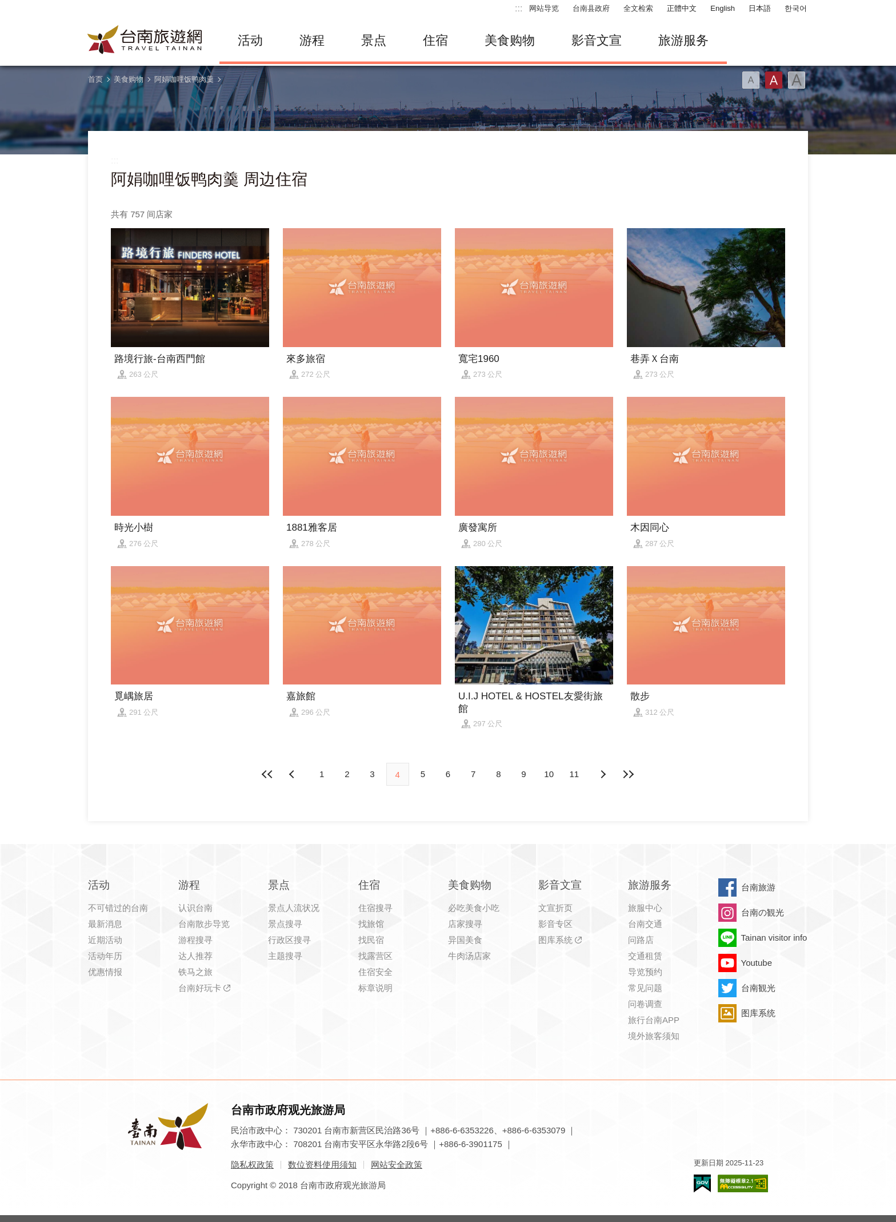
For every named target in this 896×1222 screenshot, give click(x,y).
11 (574, 774)
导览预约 (645, 972)
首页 (95, 79)
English (722, 8)
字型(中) (773, 80)
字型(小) (750, 80)
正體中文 (682, 8)
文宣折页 (555, 908)
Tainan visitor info (774, 937)
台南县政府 (591, 8)
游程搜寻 (195, 940)
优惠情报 (105, 972)
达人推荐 (195, 956)
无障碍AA (743, 1183)
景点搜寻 (285, 924)
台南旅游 (758, 887)
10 (549, 774)
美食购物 (510, 40)
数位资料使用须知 (322, 1164)
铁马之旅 (195, 972)
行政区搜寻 (289, 940)
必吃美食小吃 (473, 908)
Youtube (757, 963)
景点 (373, 40)
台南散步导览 (204, 924)
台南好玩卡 (199, 988)
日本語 (760, 8)
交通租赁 (645, 956)
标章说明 (375, 988)
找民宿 (371, 940)
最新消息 (105, 924)
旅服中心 (645, 908)
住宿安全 (375, 972)
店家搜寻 (465, 924)
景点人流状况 (293, 908)
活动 (250, 40)
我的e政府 (702, 1183)
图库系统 (555, 940)
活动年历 (105, 956)
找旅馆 (371, 924)
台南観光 (758, 988)
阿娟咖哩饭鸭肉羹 (184, 79)
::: (518, 8)
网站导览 (544, 8)
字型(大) (796, 80)
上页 (602, 774)
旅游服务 (683, 40)
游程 (312, 40)
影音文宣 (596, 40)
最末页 (628, 774)
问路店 (641, 940)
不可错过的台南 (118, 908)
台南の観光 (762, 912)
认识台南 (195, 908)
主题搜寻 (285, 956)
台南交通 (645, 924)
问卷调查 (645, 1004)
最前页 (268, 774)
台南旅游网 (145, 40)
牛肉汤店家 (469, 956)
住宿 (435, 40)
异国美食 (465, 940)
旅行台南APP (653, 1020)
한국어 (796, 8)
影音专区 (555, 924)
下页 (293, 774)
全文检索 (638, 8)
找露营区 (375, 956)
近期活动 (105, 940)
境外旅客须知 (653, 1036)
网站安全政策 (396, 1164)
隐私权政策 (252, 1164)
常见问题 (645, 988)
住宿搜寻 (375, 908)
